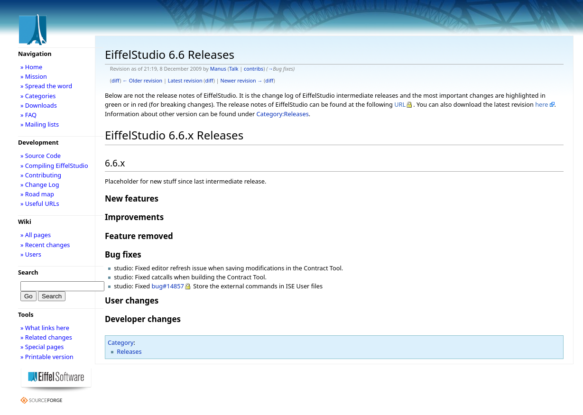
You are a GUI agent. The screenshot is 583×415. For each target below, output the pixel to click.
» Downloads (38, 105)
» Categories (38, 96)
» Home (31, 67)
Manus (218, 68)
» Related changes (46, 337)
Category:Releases (283, 114)
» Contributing (40, 175)
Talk (234, 68)
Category (121, 342)
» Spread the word (46, 86)
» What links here (44, 327)
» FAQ (28, 115)
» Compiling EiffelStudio (54, 165)
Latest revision (185, 80)
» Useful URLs (39, 203)
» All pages (35, 235)
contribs (253, 68)
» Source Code (40, 155)
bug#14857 (167, 286)
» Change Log (39, 184)
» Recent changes (45, 244)
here (541, 104)
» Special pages (42, 346)
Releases (129, 351)
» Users (30, 254)
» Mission (33, 76)
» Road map (37, 194)
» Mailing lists (39, 124)
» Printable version (47, 356)
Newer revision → (242, 80)
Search (28, 272)
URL (400, 104)
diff (115, 80)
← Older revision (142, 80)
